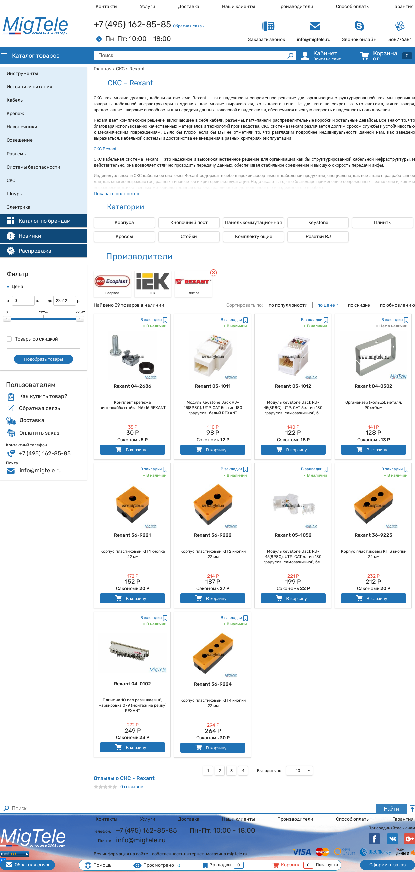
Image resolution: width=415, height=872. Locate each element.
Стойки (189, 236)
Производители (295, 6)
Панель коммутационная (253, 222)
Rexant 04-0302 (373, 386)
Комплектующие (253, 236)
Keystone (318, 222)
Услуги (147, 6)
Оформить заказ (387, 865)
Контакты (106, 6)
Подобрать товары (43, 359)
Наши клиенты (238, 6)
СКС (120, 69)
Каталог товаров (30, 55)
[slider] (7, 319)
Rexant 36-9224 (213, 684)
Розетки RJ (318, 236)
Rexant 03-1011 (213, 386)
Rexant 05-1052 (293, 535)
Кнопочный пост (189, 222)
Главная (103, 69)
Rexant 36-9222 (213, 535)
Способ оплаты (353, 6)
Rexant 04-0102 (132, 684)
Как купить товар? (43, 396)
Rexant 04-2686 (132, 386)
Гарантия (403, 6)
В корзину (130, 449)
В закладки (151, 319)
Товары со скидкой (32, 339)
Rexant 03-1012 (293, 386)
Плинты (383, 222)
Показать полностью (117, 193)
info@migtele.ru (41, 470)
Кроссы (124, 236)
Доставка (188, 6)
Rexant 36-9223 (373, 535)
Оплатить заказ (39, 433)
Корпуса (124, 222)
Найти (391, 809)
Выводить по (269, 770)
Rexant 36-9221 (132, 535)
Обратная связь (188, 26)
